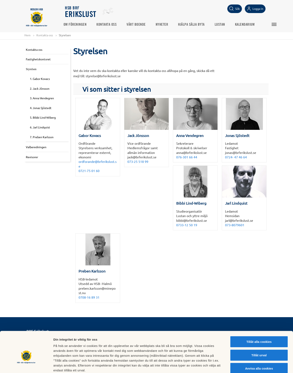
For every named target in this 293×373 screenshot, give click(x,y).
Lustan (221, 24)
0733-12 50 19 (186, 225)
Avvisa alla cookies (259, 346)
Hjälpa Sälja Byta (193, 24)
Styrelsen (31, 69)
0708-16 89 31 (89, 297)
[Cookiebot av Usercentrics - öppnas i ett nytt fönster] (26, 365)
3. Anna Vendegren (42, 98)
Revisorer (32, 157)
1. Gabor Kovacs (40, 79)
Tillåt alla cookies (259, 319)
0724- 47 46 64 (236, 157)
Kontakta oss (108, 24)
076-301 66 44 (186, 157)
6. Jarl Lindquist (40, 127)
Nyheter (163, 24)
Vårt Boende (138, 24)
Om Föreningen (76, 24)
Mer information (216, 365)
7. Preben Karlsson (42, 137)
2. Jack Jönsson (39, 88)
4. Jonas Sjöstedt (40, 108)
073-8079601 (234, 225)
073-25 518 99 (137, 162)
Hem (27, 35)
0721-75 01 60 (89, 171)
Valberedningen (36, 147)
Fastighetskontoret (38, 59)
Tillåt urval (259, 333)
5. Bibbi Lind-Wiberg (43, 117)
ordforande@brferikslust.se (98, 164)
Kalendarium (246, 24)
